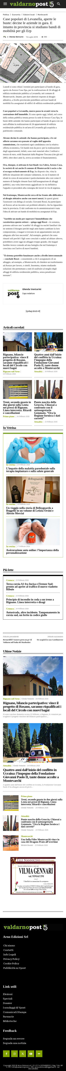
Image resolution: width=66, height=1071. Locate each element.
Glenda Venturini (16, 37)
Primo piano (8, 417)
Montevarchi (43, 15)
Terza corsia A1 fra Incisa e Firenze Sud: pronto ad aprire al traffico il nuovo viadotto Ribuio (32, 586)
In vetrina (10, 465)
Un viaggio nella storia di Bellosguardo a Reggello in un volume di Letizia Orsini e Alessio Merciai (29, 510)
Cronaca (10, 580)
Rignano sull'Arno (11, 372)
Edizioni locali (29, 15)
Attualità (38, 372)
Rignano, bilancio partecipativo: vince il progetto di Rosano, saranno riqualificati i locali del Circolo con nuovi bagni (15, 361)
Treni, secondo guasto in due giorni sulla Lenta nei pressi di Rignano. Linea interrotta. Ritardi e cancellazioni (17, 407)
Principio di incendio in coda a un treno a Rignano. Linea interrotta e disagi (30, 601)
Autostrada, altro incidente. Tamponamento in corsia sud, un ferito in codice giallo (33, 614)
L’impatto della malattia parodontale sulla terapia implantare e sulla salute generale (30, 470)
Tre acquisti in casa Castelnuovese (50, 640)
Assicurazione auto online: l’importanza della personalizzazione (32, 551)
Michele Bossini (27, 845)
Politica (6, 15)
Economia (16, 15)
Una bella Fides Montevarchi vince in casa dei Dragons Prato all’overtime (40, 840)
